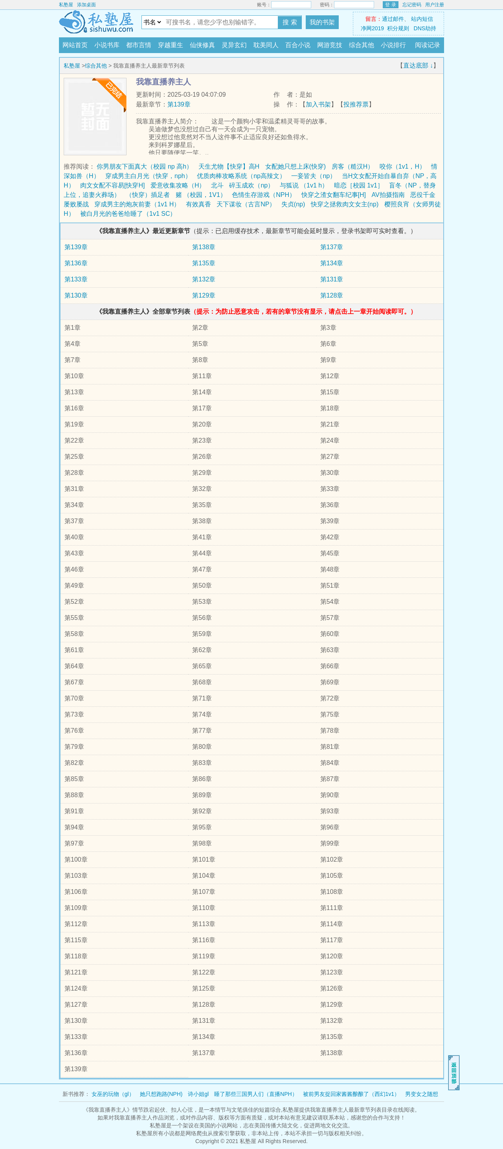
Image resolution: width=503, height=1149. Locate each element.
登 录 (390, 4)
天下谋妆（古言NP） (246, 204)
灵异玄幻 (234, 45)
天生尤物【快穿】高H (229, 166)
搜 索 (290, 22)
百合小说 (297, 45)
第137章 (331, 247)
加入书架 (318, 104)
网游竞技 (329, 45)
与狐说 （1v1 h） (304, 185)
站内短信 (422, 19)
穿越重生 (170, 45)
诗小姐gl (198, 1094)
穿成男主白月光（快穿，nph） (148, 176)
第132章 (203, 279)
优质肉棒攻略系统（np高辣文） (241, 176)
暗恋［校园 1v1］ (359, 185)
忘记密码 (411, 4)
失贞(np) (293, 204)
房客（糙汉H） (353, 166)
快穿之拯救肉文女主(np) (344, 204)
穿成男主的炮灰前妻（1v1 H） (137, 204)
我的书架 (322, 22)
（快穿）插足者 (148, 194)
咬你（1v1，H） (403, 166)
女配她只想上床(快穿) (295, 166)
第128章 (331, 295)
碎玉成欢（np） (251, 185)
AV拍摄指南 (387, 194)
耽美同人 (266, 45)
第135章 (203, 263)
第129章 (203, 295)
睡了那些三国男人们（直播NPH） (255, 1094)
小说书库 (106, 45)
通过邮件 (393, 19)
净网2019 (372, 28)
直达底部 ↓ (418, 65)
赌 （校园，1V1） (201, 194)
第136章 (76, 263)
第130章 (76, 295)
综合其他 (361, 45)
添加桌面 (86, 4)
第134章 (331, 263)
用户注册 (434, 4)
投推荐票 (356, 104)
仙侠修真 (202, 45)
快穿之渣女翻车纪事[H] (333, 194)
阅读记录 (427, 45)
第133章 (76, 279)
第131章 (331, 279)
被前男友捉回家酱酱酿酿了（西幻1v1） (351, 1094)
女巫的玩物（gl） (113, 1094)
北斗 (217, 185)
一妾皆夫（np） (313, 176)
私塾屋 (66, 4)
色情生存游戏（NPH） (264, 194)
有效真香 (198, 204)
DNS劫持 (425, 28)
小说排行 (393, 45)
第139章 (179, 104)
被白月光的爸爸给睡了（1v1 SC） (128, 213)
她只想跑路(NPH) (161, 1094)
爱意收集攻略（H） (178, 185)
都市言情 (138, 45)
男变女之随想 (421, 1094)
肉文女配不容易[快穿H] (112, 185)
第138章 (203, 247)
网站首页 (75, 45)
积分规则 (398, 28)
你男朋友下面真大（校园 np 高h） (145, 166)
